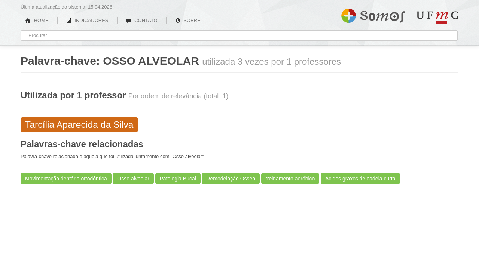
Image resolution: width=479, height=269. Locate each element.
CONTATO (142, 20)
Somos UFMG (373, 14)
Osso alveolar (133, 179)
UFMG (437, 17)
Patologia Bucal (178, 179)
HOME (37, 20)
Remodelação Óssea (230, 179)
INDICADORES (87, 20)
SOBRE (188, 20)
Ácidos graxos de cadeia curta (360, 179)
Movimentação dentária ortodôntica (66, 179)
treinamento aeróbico (290, 179)
